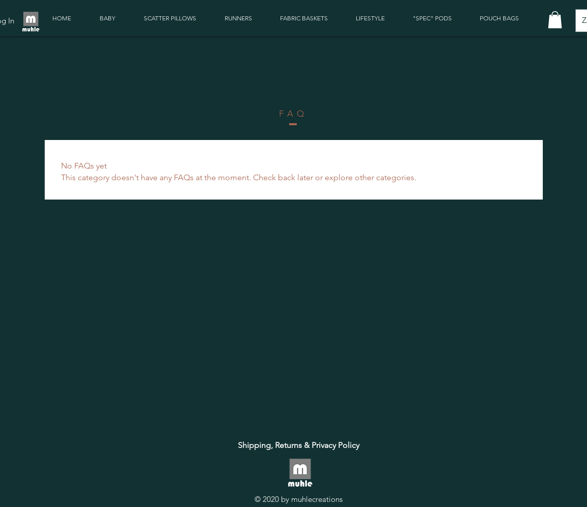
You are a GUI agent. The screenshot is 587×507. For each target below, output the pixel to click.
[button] (555, 19)
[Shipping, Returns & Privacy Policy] (298, 445)
